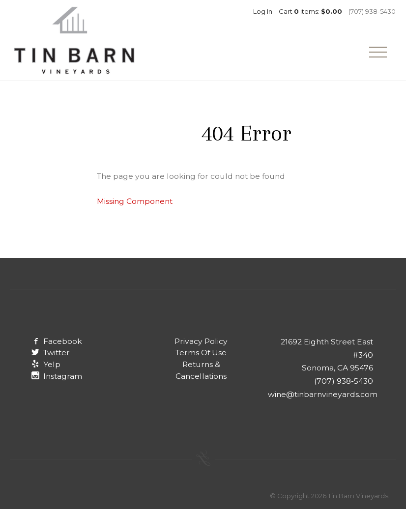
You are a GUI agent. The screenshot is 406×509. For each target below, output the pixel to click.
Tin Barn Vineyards (74, 40)
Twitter (50, 352)
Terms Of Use (201, 352)
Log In (262, 11)
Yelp (45, 364)
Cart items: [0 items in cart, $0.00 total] (310, 11)
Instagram (56, 376)
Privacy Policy (201, 341)
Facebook (56, 341)
